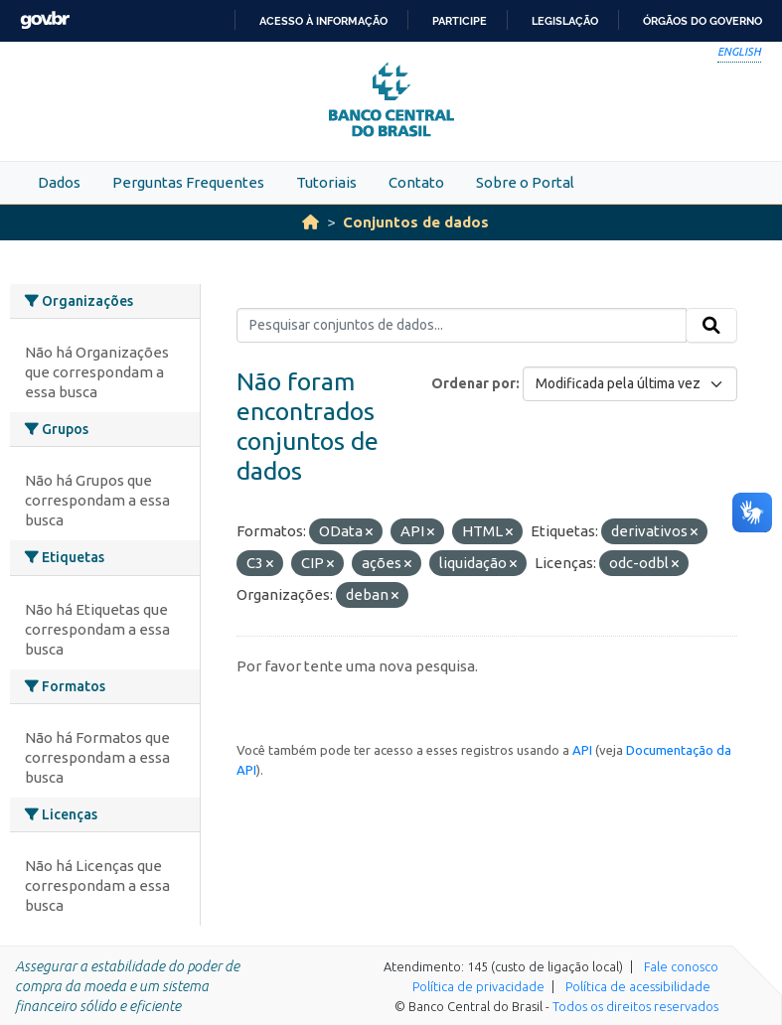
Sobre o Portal (525, 182)
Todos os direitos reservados (635, 1006)
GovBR (45, 20)
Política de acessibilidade (637, 986)
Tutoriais (326, 182)
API (582, 750)
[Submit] (711, 326)
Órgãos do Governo (702, 21)
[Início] (310, 222)
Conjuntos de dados (416, 222)
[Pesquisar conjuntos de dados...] (461, 326)
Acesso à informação (323, 21)
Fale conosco (681, 966)
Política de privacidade (478, 986)
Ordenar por (473, 383)
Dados (59, 182)
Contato (416, 182)
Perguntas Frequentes (188, 182)
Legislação (565, 21)
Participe (459, 21)
